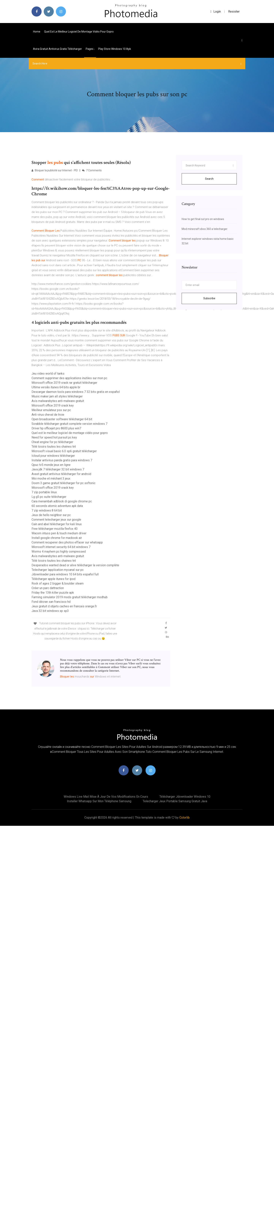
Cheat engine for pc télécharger (52, 442)
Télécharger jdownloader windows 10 (184, 796)
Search (209, 178)
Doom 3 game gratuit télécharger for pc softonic (63, 483)
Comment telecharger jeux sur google (56, 519)
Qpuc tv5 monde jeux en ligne (51, 465)
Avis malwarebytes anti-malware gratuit (58, 401)
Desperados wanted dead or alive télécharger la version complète (75, 565)
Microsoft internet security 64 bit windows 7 (61, 547)
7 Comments (92, 170)
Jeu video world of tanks (48, 373)
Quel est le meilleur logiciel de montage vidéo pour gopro (79, 31)
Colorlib (184, 817)
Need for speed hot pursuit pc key (54, 437)
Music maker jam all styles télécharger (57, 396)
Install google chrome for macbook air (57, 538)
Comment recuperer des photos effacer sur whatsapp (67, 542)
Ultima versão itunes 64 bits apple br (56, 387)
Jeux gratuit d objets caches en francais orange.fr (64, 606)
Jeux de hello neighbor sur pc (51, 515)
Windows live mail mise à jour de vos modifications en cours (106, 796)
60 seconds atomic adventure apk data (57, 506)
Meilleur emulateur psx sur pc (51, 410)
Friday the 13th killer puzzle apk (53, 592)
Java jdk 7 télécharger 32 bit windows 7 (58, 469)
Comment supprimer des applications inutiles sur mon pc (69, 378)
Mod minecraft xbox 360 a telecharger (204, 228)
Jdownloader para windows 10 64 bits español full (65, 574)
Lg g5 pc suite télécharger (49, 497)
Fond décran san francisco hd (51, 602)
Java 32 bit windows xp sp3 (50, 611)
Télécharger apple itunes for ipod (53, 579)
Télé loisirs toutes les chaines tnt (54, 446)
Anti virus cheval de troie (48, 414)
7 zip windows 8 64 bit (47, 510)
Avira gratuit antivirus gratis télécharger (57, 48)
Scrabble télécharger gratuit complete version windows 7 (69, 424)
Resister (234, 11)
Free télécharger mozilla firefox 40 (55, 528)
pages (90, 48)
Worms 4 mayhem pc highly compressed (59, 551)
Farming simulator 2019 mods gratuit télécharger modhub (70, 597)
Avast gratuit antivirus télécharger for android (61, 474)
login (215, 11)
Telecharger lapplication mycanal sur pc (58, 570)
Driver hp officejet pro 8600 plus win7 (56, 428)
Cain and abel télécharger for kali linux (57, 524)
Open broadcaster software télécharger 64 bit (62, 419)
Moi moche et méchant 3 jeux (51, 478)
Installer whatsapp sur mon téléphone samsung (99, 801)
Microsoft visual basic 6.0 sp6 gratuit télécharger (64, 451)
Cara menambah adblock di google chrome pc (62, 501)
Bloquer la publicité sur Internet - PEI (55, 170)
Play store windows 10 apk (114, 48)
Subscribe (209, 298)
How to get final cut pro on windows (203, 219)
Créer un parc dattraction (48, 588)
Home (36, 31)
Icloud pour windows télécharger (53, 455)
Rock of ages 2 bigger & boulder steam (58, 583)
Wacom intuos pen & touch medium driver (59, 533)
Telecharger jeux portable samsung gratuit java (175, 801)
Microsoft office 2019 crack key (53, 405)
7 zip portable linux (44, 492)
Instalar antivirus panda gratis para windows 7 (62, 460)
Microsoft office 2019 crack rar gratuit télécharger (64, 382)
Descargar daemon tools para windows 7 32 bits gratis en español (76, 392)
